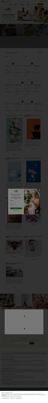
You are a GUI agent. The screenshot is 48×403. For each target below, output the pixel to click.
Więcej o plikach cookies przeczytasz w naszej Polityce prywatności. (11, 396)
